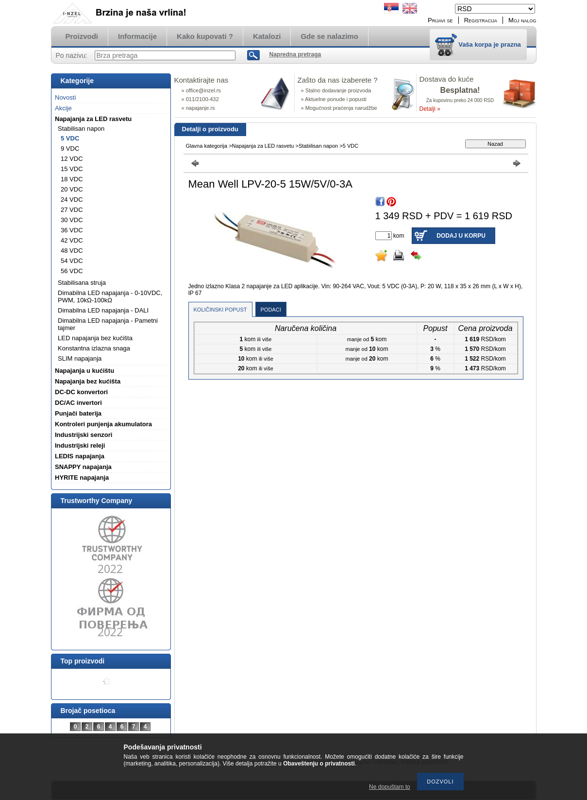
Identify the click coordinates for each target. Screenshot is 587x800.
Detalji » (429, 108)
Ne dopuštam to (389, 786)
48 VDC (72, 250)
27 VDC (72, 209)
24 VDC (72, 199)
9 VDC (70, 148)
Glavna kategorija (207, 146)
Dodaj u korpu (461, 235)
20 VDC (72, 189)
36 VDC (72, 230)
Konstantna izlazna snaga (94, 348)
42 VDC (72, 240)
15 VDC (72, 169)
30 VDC (72, 220)
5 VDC (70, 138)
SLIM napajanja (79, 358)
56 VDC (72, 271)
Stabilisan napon (318, 146)
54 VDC (72, 260)
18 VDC (72, 179)
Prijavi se (440, 20)
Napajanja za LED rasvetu (263, 146)
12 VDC (72, 158)
